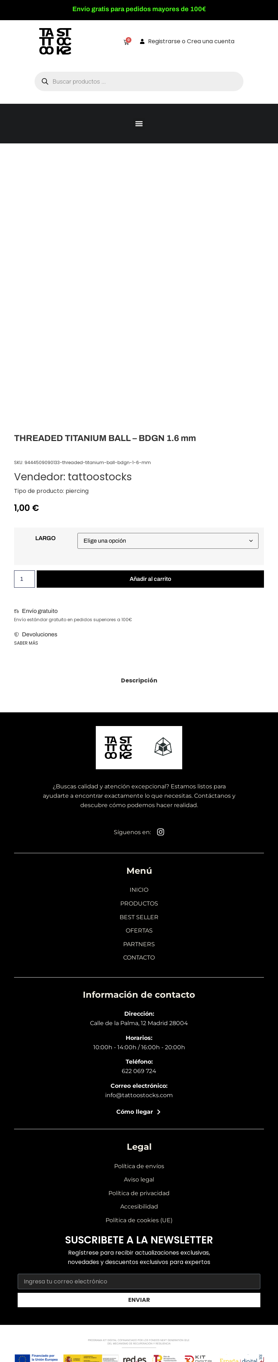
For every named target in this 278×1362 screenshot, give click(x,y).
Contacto (139, 957)
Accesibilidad (139, 1206)
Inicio (139, 889)
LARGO (45, 538)
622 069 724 (139, 1071)
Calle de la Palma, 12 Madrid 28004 (139, 1023)
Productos (139, 903)
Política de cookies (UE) (139, 1220)
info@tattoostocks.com (139, 1095)
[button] (139, 124)
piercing (77, 491)
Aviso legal (139, 1179)
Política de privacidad (139, 1193)
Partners (139, 944)
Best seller (139, 917)
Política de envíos (139, 1166)
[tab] (139, 680)
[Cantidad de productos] (24, 579)
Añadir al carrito (150, 579)
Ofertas (139, 930)
